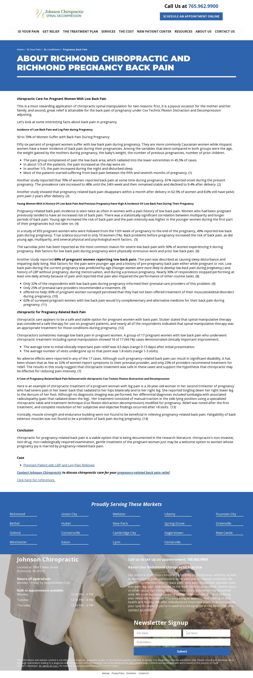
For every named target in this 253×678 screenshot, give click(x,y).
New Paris (120, 526)
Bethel (15, 526)
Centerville (172, 544)
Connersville (70, 535)
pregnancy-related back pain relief (143, 475)
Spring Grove (174, 526)
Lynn (116, 544)
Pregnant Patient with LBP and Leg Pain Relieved (58, 467)
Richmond (17, 516)
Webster (119, 516)
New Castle (224, 535)
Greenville (223, 526)
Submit (182, 654)
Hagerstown (173, 535)
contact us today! (140, 612)
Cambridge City (124, 535)
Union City (69, 516)
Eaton (65, 544)
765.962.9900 (203, 6)
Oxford (15, 535)
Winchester (18, 544)
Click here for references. (36, 482)
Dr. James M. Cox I (48, 668)
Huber (66, 526)
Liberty (169, 516)
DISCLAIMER (135, 665)
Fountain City (226, 516)
